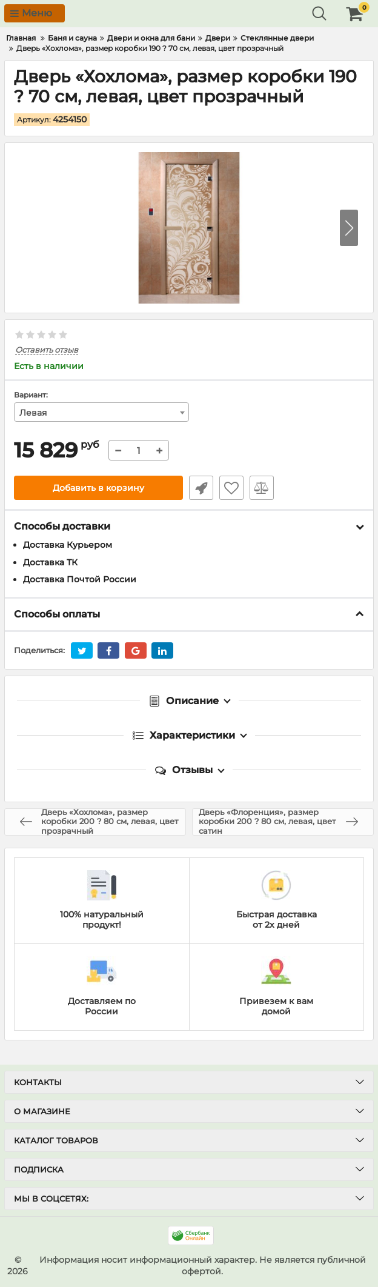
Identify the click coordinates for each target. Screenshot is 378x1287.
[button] (349, 228)
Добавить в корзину (98, 487)
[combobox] (101, 412)
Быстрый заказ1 (201, 488)
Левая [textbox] (33, 412)
